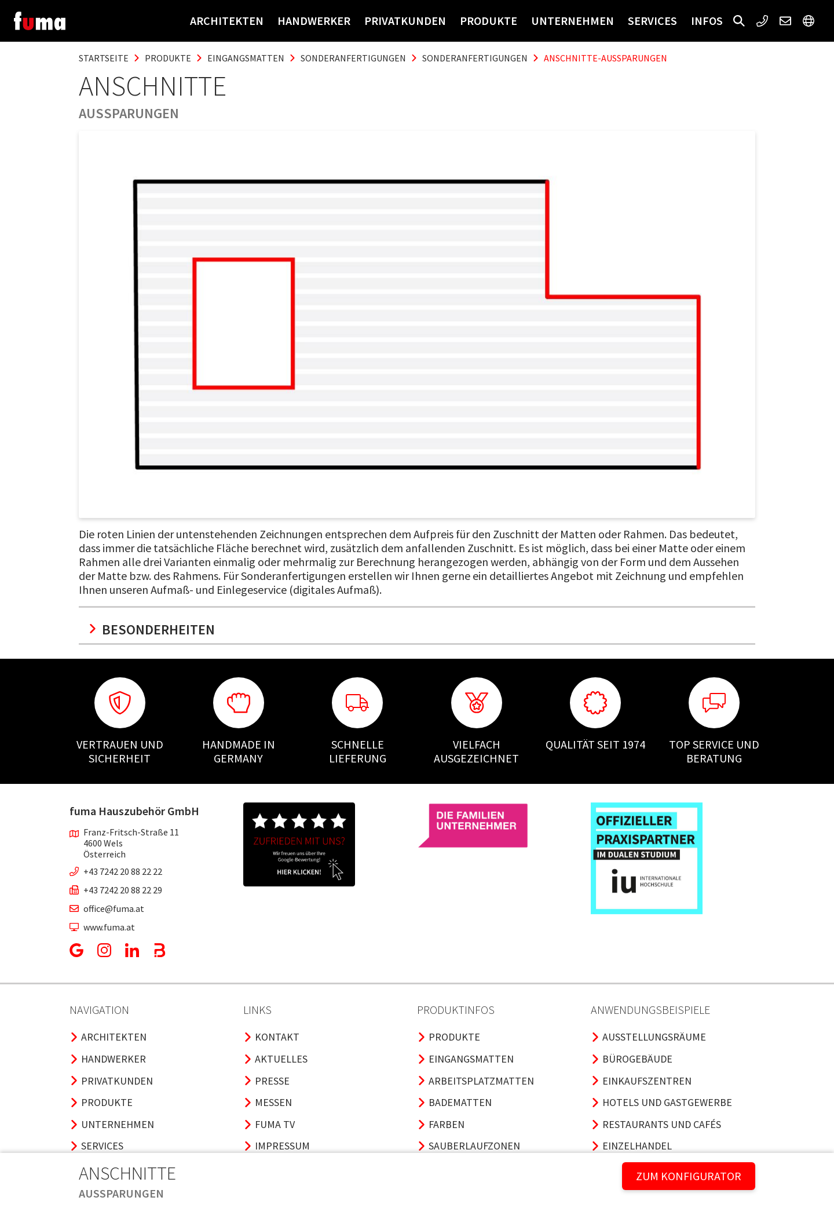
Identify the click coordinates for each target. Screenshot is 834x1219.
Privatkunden (405, 20)
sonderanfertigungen (353, 58)
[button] (739, 20)
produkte (168, 58)
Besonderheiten (151, 629)
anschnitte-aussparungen (605, 58)
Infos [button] (707, 20)
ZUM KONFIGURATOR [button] (688, 1176)
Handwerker (313, 20)
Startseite (104, 58)
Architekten (227, 20)
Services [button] (652, 20)
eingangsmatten (245, 58)
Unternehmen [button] (572, 20)
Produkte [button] (488, 20)
